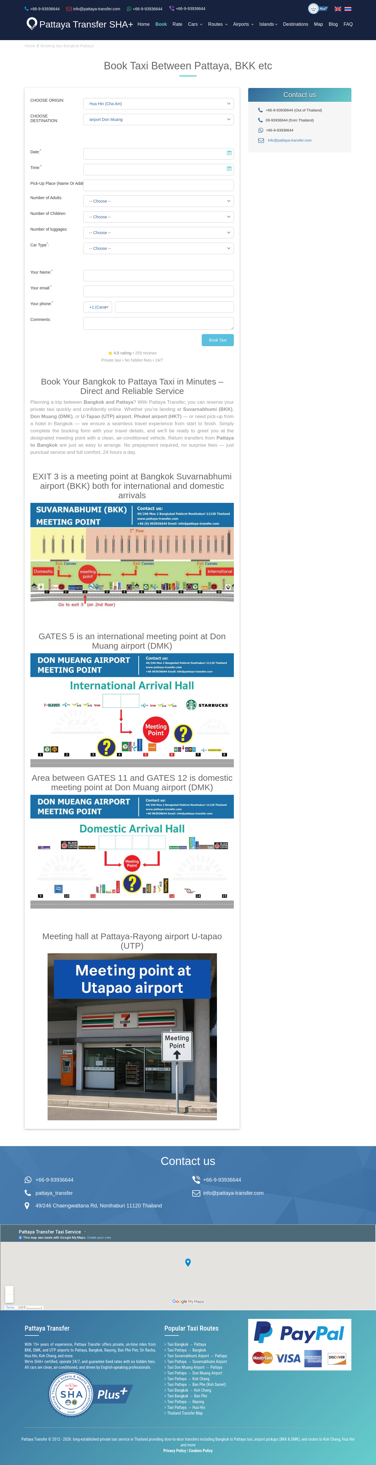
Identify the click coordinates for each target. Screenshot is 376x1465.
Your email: (41, 288)
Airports (243, 24)
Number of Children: (48, 213)
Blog (333, 24)
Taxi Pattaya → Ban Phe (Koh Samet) (196, 1384)
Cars (195, 24)
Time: (36, 167)
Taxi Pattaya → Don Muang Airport (194, 1373)
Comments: (40, 319)
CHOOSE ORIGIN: (47, 100)
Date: (35, 152)
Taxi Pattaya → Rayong (185, 1401)
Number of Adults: (46, 197)
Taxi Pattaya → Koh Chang (188, 1378)
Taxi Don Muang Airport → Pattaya (194, 1367)
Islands (268, 24)
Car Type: (39, 245)
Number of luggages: (49, 229)
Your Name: (41, 272)
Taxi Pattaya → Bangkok (186, 1350)
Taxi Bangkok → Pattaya (186, 1344)
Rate (177, 24)
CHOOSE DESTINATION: (44, 118)
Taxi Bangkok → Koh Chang (189, 1390)
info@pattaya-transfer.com (290, 140)
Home (144, 24)
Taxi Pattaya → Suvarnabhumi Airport (197, 1361)
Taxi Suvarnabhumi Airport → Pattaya (197, 1356)
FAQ (348, 24)
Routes (217, 24)
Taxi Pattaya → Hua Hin (186, 1407)
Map (318, 24)
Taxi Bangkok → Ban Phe (187, 1396)
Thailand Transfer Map (185, 1413)
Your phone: (41, 303)
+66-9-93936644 (55, 1180)
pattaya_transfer (54, 1193)
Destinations (295, 24)
